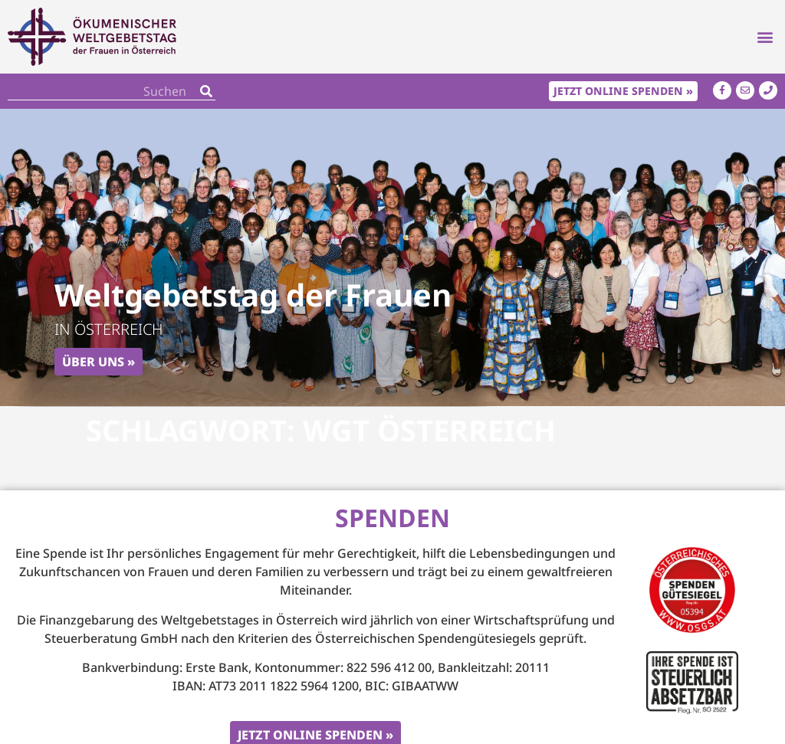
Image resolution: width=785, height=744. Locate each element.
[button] (764, 37)
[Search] (206, 91)
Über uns (93, 361)
